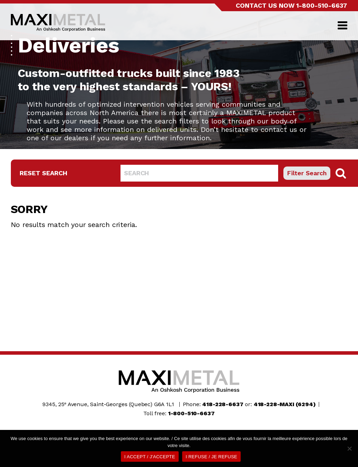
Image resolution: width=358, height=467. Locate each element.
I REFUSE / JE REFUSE (211, 456)
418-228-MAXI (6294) (285, 404)
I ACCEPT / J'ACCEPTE (149, 456)
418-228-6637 (222, 404)
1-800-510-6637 (321, 5)
